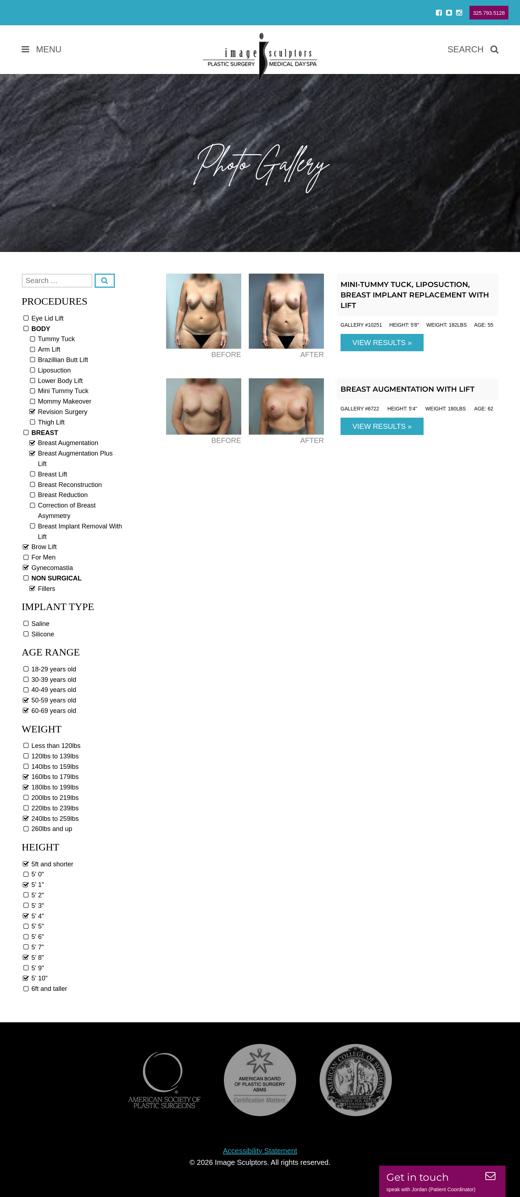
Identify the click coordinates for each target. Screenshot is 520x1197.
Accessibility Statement (260, 1151)
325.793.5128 (489, 13)
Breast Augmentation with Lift (407, 389)
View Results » (382, 343)
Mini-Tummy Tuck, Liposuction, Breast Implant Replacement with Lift (415, 295)
